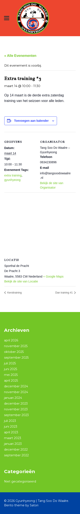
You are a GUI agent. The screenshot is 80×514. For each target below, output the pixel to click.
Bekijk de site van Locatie (21, 281)
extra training (13, 175)
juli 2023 (10, 421)
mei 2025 (11, 375)
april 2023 (11, 432)
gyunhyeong (12, 180)
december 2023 (16, 403)
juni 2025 (10, 369)
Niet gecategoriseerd (20, 481)
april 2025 (11, 380)
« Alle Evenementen (20, 55)
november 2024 (16, 392)
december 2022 (16, 449)
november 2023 (16, 409)
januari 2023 (13, 444)
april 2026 (11, 340)
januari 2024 (13, 398)
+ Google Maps (53, 276)
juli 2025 (10, 363)
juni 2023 (10, 426)
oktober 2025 (14, 352)
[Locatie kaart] (40, 223)
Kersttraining (14, 292)
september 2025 (16, 357)
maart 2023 (12, 438)
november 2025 (16, 346)
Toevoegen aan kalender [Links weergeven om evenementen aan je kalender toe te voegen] (31, 120)
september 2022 (16, 455)
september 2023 (16, 415)
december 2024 (16, 386)
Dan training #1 (64, 292)
